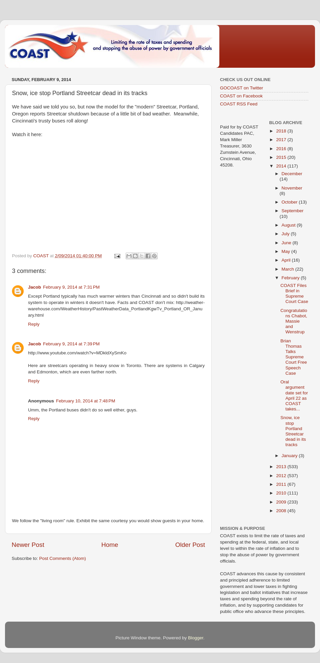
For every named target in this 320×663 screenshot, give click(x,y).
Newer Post (28, 544)
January (290, 455)
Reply (34, 324)
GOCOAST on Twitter (241, 87)
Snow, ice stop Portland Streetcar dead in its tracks (293, 431)
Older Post (190, 544)
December (292, 173)
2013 (281, 466)
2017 (281, 139)
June (287, 242)
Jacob (34, 287)
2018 (281, 130)
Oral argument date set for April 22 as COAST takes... (294, 395)
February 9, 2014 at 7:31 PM (71, 287)
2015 (281, 157)
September (293, 210)
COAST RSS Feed (238, 103)
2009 (281, 502)
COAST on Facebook (241, 95)
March (288, 269)
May (286, 251)
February (291, 277)
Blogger (195, 637)
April (287, 260)
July (286, 233)
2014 (281, 166)
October (290, 202)
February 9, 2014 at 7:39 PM (71, 343)
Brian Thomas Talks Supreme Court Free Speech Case (293, 357)
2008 (281, 510)
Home (109, 544)
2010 (281, 492)
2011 (281, 484)
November (292, 188)
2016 (281, 148)
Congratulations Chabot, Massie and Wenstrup (293, 321)
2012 (281, 475)
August (289, 225)
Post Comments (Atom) (62, 558)
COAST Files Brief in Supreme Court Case (294, 293)
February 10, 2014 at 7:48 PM (85, 400)
